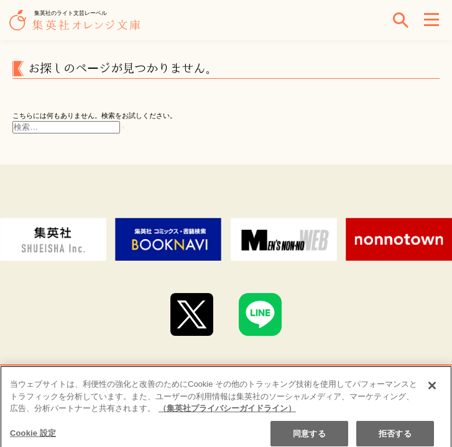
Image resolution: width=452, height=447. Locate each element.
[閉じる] (432, 389)
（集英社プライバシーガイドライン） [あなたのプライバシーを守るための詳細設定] (227, 412)
